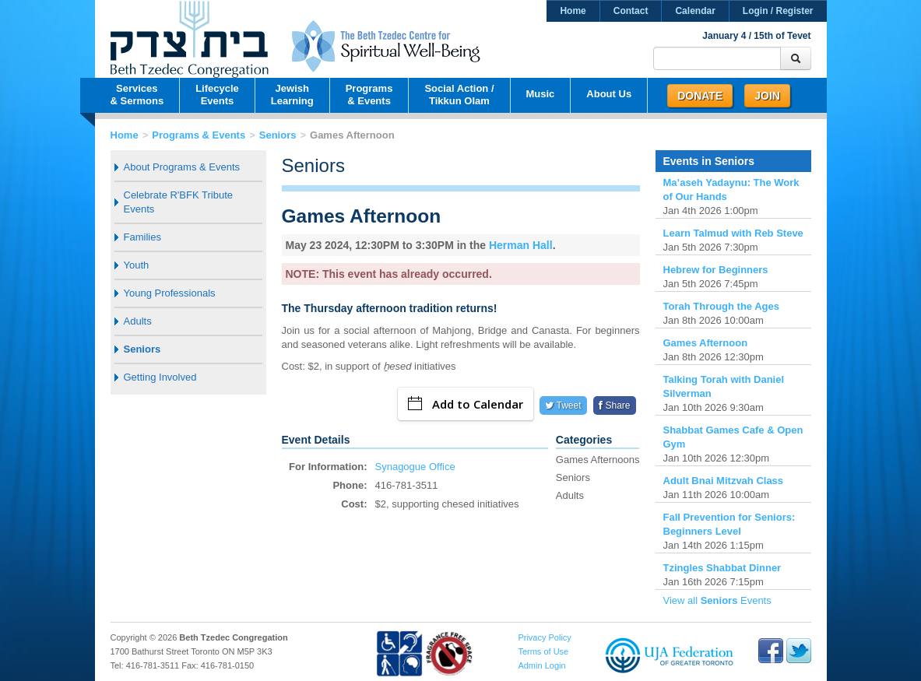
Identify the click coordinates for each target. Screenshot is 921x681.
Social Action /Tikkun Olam (459, 94)
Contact (631, 10)
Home (572, 10)
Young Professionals (170, 293)
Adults (138, 321)
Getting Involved (160, 377)
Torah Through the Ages (721, 306)
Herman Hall (521, 245)
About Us (608, 94)
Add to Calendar (465, 404)
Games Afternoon (705, 343)
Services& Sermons (137, 94)
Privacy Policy (544, 637)
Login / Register (778, 10)
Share (614, 405)
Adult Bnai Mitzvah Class (723, 480)
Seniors (278, 135)
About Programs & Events (182, 167)
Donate (699, 96)
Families (142, 237)
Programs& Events (369, 94)
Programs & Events (198, 135)
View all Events (717, 600)
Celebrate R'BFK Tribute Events (179, 202)
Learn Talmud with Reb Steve (733, 233)
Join (767, 96)
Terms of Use (543, 651)
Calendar (695, 10)
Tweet (563, 405)
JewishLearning (292, 94)
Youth (136, 265)
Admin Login (541, 665)
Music (540, 94)
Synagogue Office (415, 466)
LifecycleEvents (217, 94)
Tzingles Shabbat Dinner (722, 568)
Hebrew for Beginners (715, 270)
